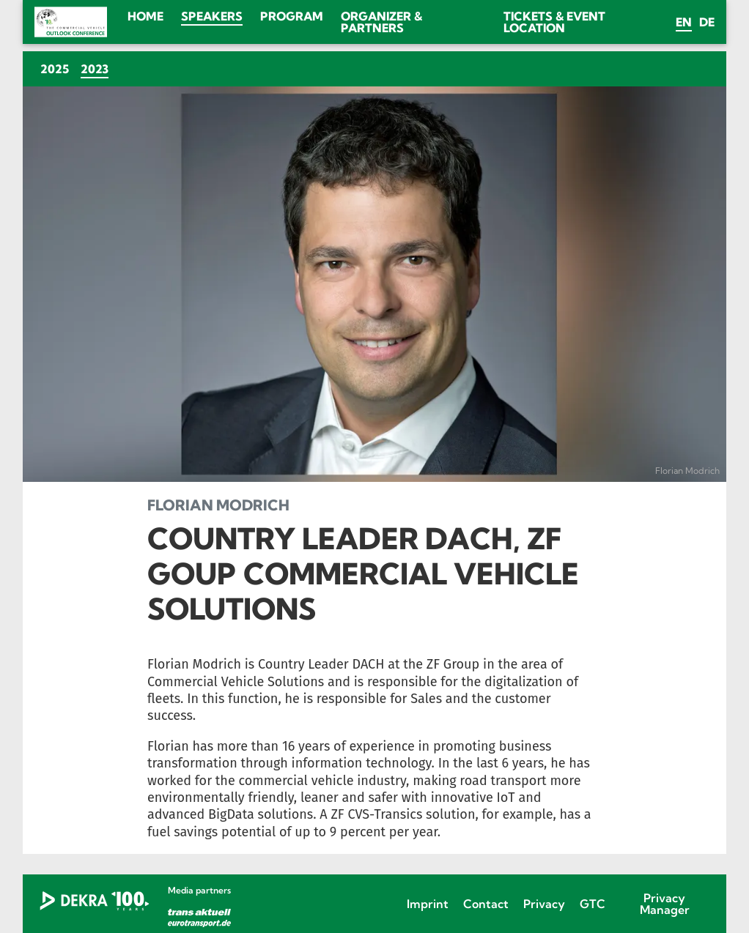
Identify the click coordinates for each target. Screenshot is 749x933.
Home (145, 16)
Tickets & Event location (554, 22)
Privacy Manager (665, 903)
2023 (97, 68)
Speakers (212, 16)
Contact (486, 904)
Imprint (428, 904)
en (684, 22)
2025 (54, 69)
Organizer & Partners (381, 22)
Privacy (544, 904)
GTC (592, 904)
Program (291, 16)
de (707, 22)
